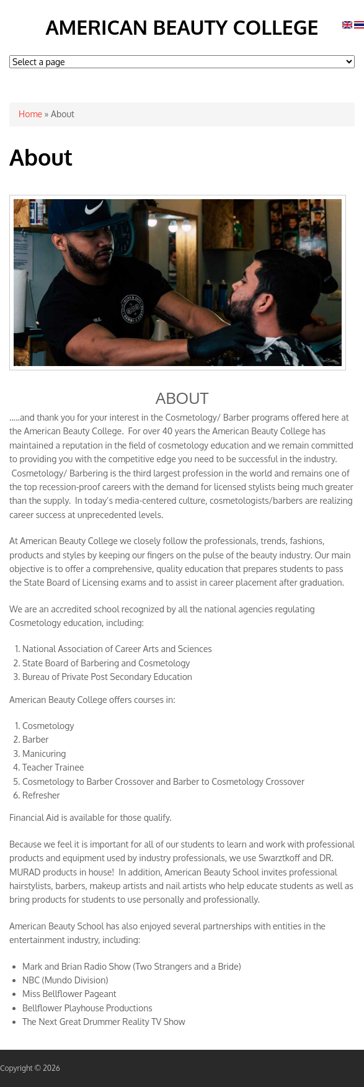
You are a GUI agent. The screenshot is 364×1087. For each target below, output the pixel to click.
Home (30, 114)
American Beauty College (181, 27)
